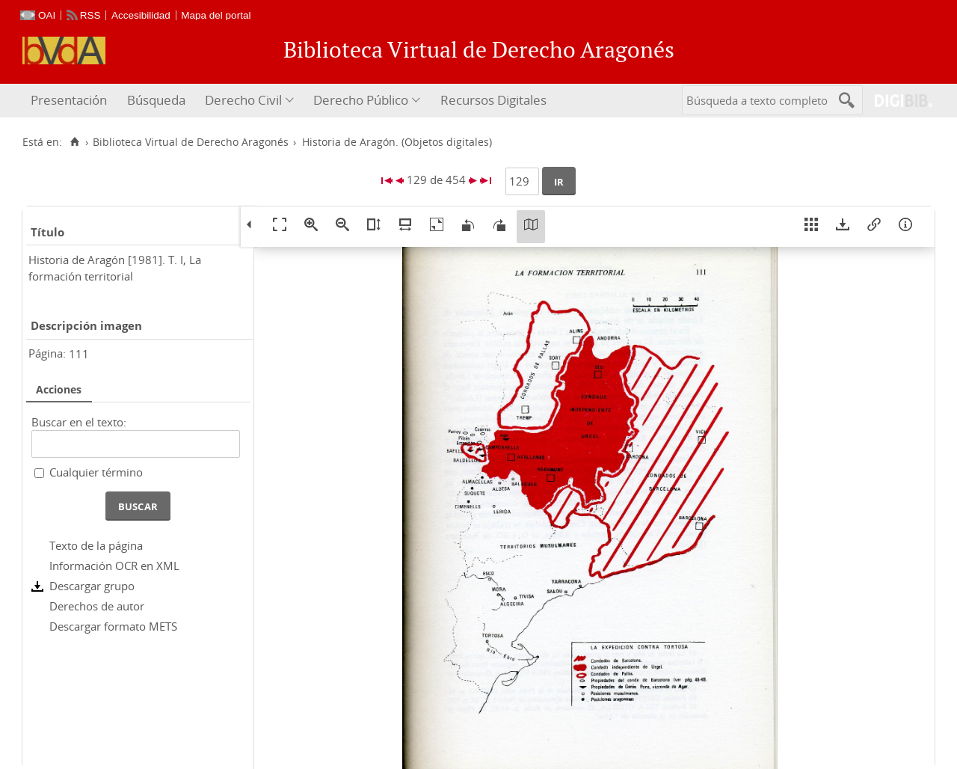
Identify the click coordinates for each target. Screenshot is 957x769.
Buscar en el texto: (78, 421)
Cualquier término (96, 472)
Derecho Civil (243, 99)
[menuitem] (71, 100)
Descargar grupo (92, 585)
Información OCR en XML (114, 565)
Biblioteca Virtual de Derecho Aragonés (191, 142)
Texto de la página (96, 545)
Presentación (69, 99)
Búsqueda (156, 99)
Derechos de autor (96, 605)
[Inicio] (74, 142)
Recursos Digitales (493, 99)
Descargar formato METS (113, 626)
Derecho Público (360, 99)
